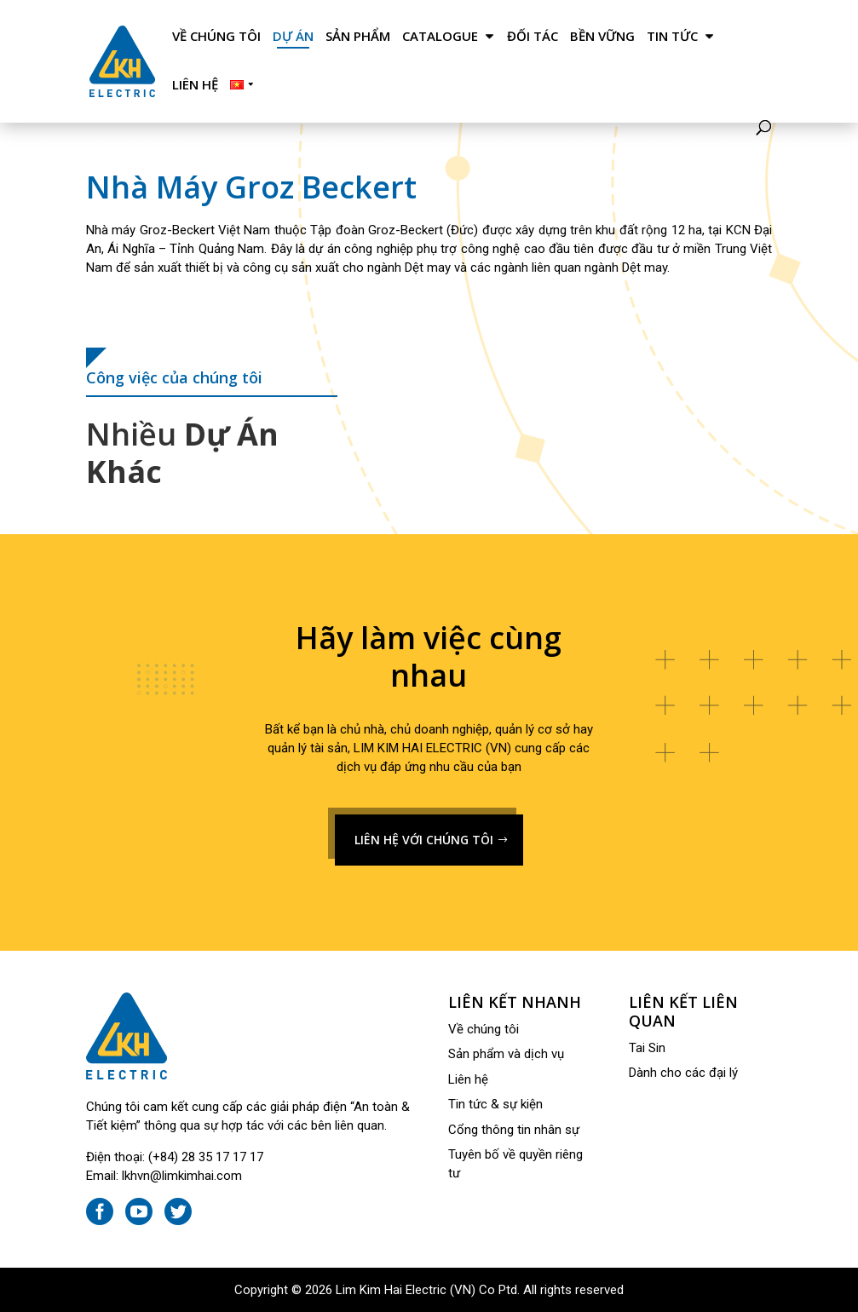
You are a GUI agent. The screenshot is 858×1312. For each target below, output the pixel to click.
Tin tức (672, 36)
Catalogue (440, 36)
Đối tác (532, 36)
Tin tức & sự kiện (495, 1104)
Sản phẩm (357, 36)
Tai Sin (647, 1048)
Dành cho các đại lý (683, 1072)
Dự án (293, 36)
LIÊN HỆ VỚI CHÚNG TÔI (423, 840)
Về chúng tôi (216, 36)
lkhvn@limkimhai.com (182, 1175)
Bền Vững (602, 36)
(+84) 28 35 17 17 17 (205, 1157)
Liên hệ (195, 85)
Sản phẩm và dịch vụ (506, 1054)
